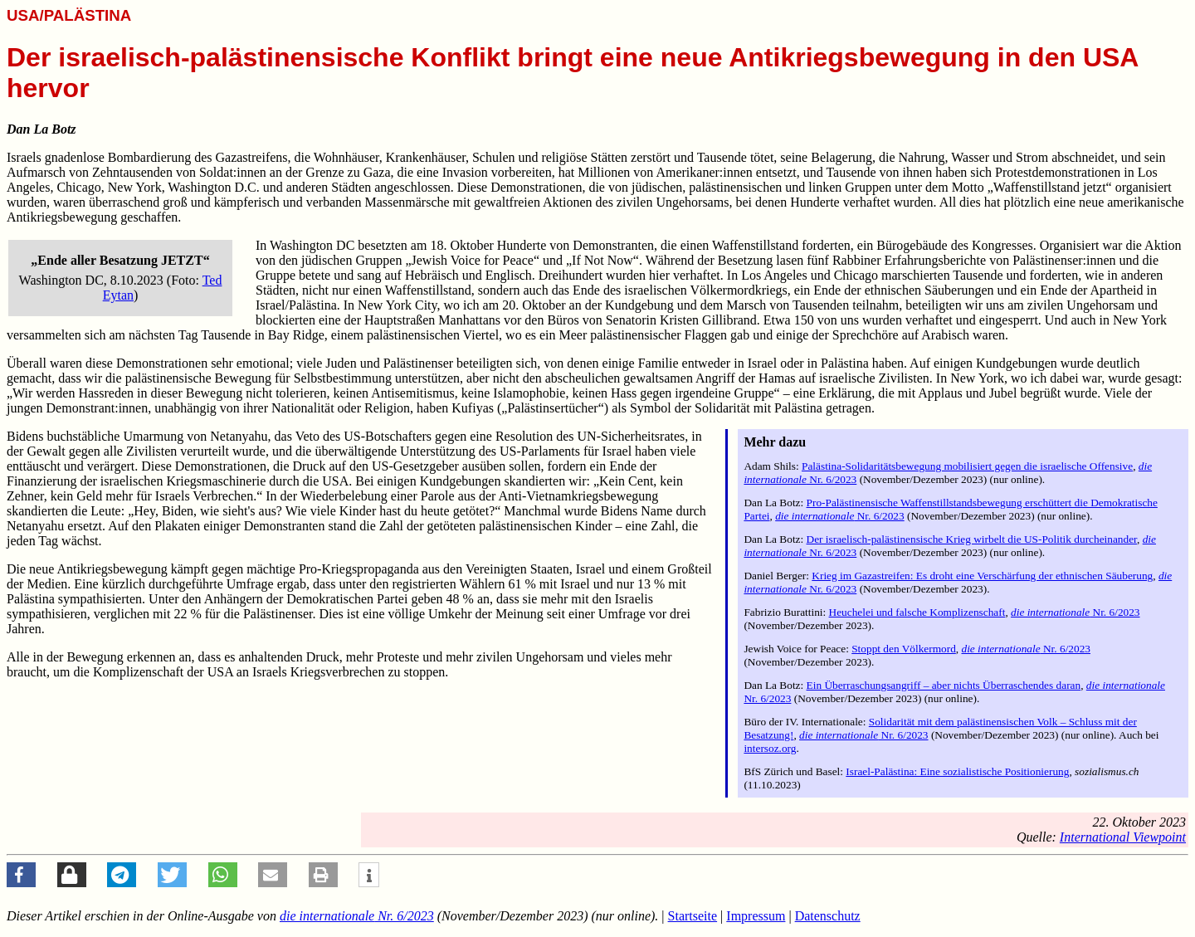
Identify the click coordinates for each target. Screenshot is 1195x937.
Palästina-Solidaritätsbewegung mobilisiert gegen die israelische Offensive (967, 466)
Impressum (755, 916)
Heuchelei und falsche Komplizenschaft (917, 612)
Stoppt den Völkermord (903, 648)
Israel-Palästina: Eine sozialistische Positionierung (957, 771)
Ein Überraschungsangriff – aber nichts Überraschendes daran (944, 685)
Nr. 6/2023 (840, 516)
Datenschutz (828, 916)
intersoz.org (770, 748)
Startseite (693, 916)
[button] (21, 874)
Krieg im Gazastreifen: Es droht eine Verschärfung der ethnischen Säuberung (982, 575)
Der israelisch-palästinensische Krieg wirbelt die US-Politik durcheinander (972, 539)
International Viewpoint (1123, 837)
